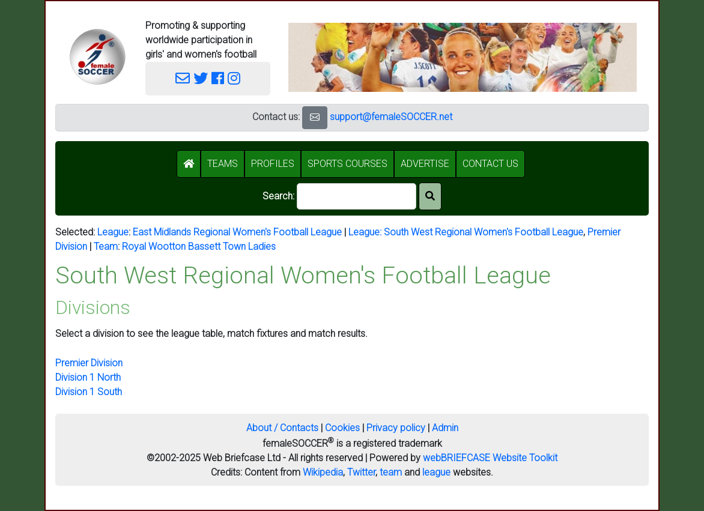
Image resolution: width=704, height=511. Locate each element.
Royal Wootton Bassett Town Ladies (199, 246)
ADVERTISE (425, 163)
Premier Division (89, 363)
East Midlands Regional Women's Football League (237, 232)
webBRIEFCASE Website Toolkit (490, 458)
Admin (445, 428)
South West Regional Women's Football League (483, 232)
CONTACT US (490, 163)
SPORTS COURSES (347, 163)
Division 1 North (88, 377)
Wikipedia (323, 472)
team (391, 472)
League (113, 232)
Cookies (342, 428)
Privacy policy (395, 428)
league (436, 472)
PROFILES (272, 163)
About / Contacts (282, 428)
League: (366, 232)
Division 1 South (88, 392)
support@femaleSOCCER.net (391, 116)
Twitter (361, 472)
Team (106, 246)
